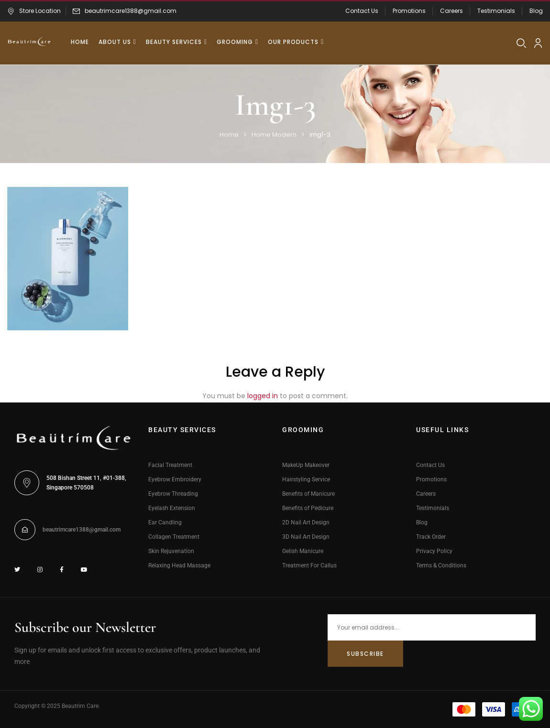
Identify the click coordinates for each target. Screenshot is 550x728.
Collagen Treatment (173, 536)
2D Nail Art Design (306, 522)
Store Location (34, 11)
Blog (536, 11)
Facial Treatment (170, 465)
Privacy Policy (434, 551)
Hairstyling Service (306, 479)
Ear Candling (165, 522)
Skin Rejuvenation (171, 551)
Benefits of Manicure (308, 493)
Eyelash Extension (171, 508)
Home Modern (274, 134)
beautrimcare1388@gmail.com (130, 11)
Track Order (431, 536)
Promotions (409, 11)
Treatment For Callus (309, 565)
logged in (262, 396)
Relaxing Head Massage (179, 565)
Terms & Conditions (441, 565)
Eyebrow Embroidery (174, 479)
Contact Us (361, 11)
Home (229, 134)
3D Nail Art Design (306, 536)
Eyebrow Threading (173, 493)
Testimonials (496, 11)
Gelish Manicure (302, 551)
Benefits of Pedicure (307, 508)
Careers (451, 11)
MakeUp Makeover (306, 465)
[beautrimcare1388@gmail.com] (24, 529)
